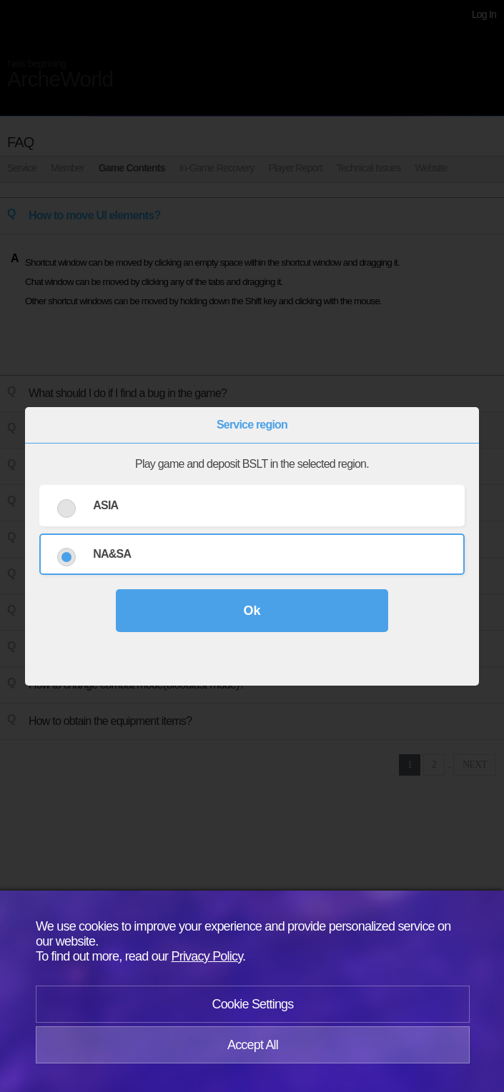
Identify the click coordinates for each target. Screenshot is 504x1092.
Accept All (252, 1045)
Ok (251, 610)
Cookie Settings (252, 1004)
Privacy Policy (207, 956)
